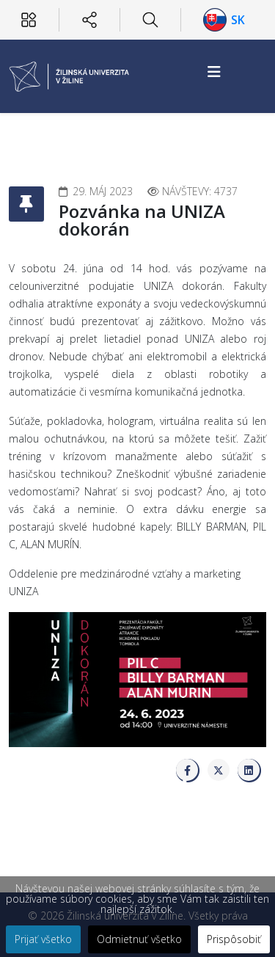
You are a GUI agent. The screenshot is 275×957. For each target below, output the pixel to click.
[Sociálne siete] (89, 20)
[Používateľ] (28, 20)
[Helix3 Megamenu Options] (214, 71)
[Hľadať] (150, 20)
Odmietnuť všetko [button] (139, 939)
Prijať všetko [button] (43, 939)
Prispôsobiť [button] (234, 939)
